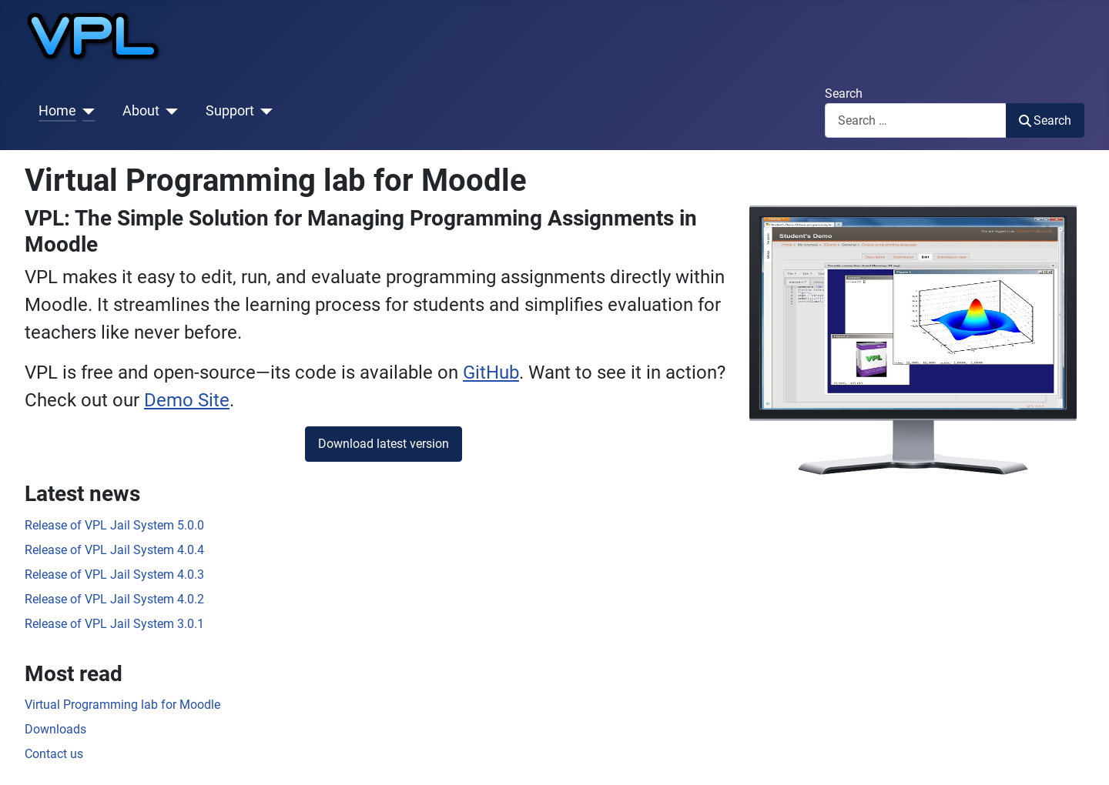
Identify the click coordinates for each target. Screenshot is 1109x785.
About (140, 111)
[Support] (263, 111)
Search (844, 93)
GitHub (491, 372)
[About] (169, 111)
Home (57, 111)
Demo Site (187, 400)
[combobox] (916, 120)
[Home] (85, 111)
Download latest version (383, 443)
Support (230, 111)
